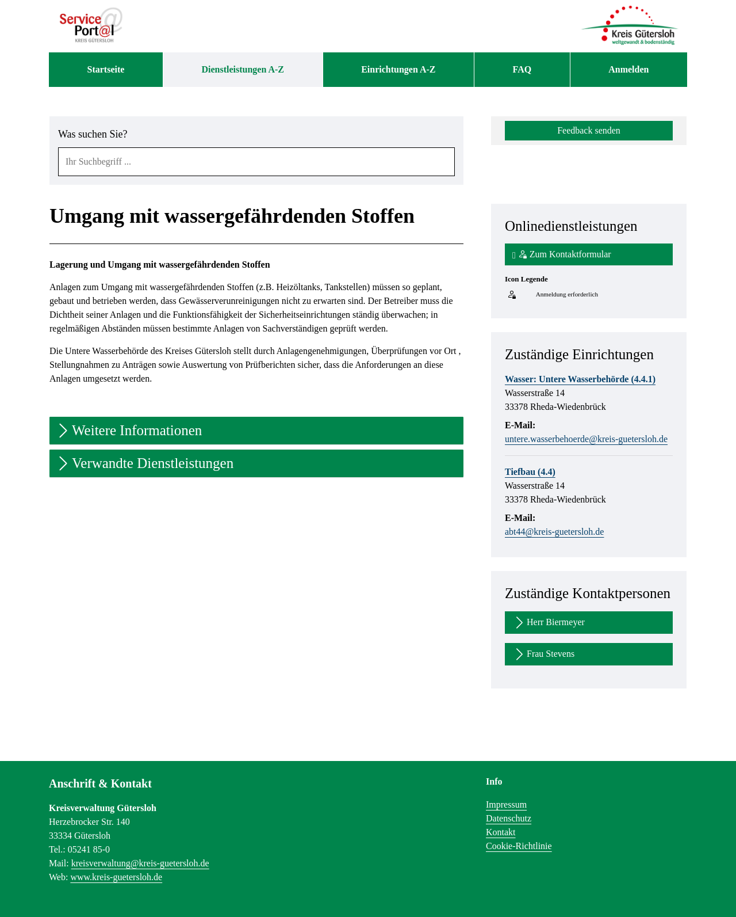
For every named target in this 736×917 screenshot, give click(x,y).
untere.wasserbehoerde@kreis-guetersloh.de (586, 439)
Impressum (506, 804)
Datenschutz (508, 818)
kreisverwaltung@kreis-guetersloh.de (140, 863)
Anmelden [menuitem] (628, 69)
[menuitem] (106, 69)
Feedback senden (588, 130)
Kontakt (501, 832)
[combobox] (256, 161)
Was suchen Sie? (93, 134)
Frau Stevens (543, 654)
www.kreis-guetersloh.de (116, 877)
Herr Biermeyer (548, 622)
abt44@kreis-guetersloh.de (554, 531)
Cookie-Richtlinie (519, 846)
